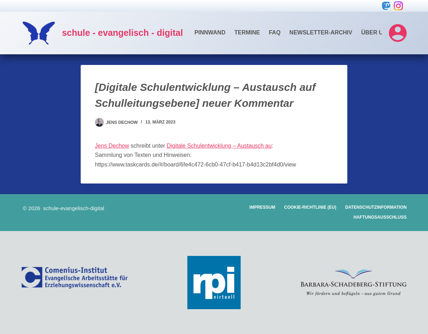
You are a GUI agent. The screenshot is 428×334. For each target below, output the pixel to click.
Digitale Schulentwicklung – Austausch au (219, 146)
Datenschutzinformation (376, 207)
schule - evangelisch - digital (122, 33)
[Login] (398, 33)
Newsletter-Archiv (320, 32)
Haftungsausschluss (379, 217)
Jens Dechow (112, 146)
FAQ (274, 32)
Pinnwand (209, 32)
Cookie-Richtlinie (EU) (310, 207)
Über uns (376, 32)
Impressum (262, 207)
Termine (247, 32)
